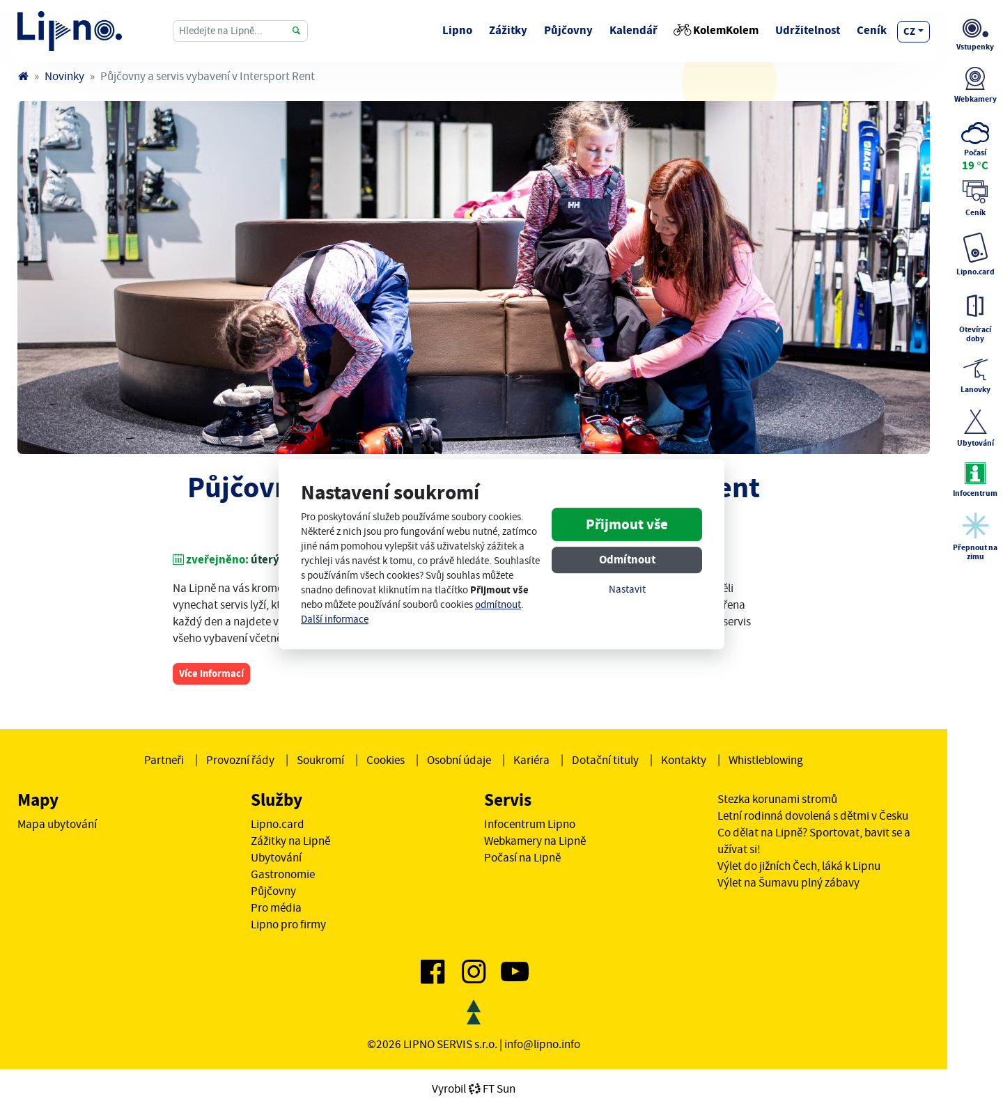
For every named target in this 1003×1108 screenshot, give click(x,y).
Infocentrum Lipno (529, 824)
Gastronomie (283, 874)
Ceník (872, 30)
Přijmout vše (627, 524)
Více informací (211, 673)
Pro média (276, 907)
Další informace (334, 619)
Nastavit (627, 589)
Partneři (164, 759)
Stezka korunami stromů (777, 798)
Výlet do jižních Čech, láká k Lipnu (798, 865)
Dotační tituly (605, 759)
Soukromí (320, 759)
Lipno (457, 30)
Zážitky (508, 30)
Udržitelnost (807, 30)
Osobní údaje (459, 759)
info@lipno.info (542, 1044)
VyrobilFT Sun (473, 1088)
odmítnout (498, 604)
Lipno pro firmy (288, 924)
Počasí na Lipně (522, 857)
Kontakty (683, 759)
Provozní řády (240, 759)
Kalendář (633, 30)
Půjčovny (568, 30)
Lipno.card (277, 824)
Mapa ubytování (57, 824)
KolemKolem (716, 30)
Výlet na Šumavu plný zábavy (788, 882)
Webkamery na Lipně (535, 840)
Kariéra (531, 759)
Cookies (385, 759)
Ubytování (276, 857)
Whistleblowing (766, 759)
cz (909, 31)
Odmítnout (627, 560)
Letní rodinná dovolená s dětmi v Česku (812, 815)
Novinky (64, 76)
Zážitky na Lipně (290, 840)
